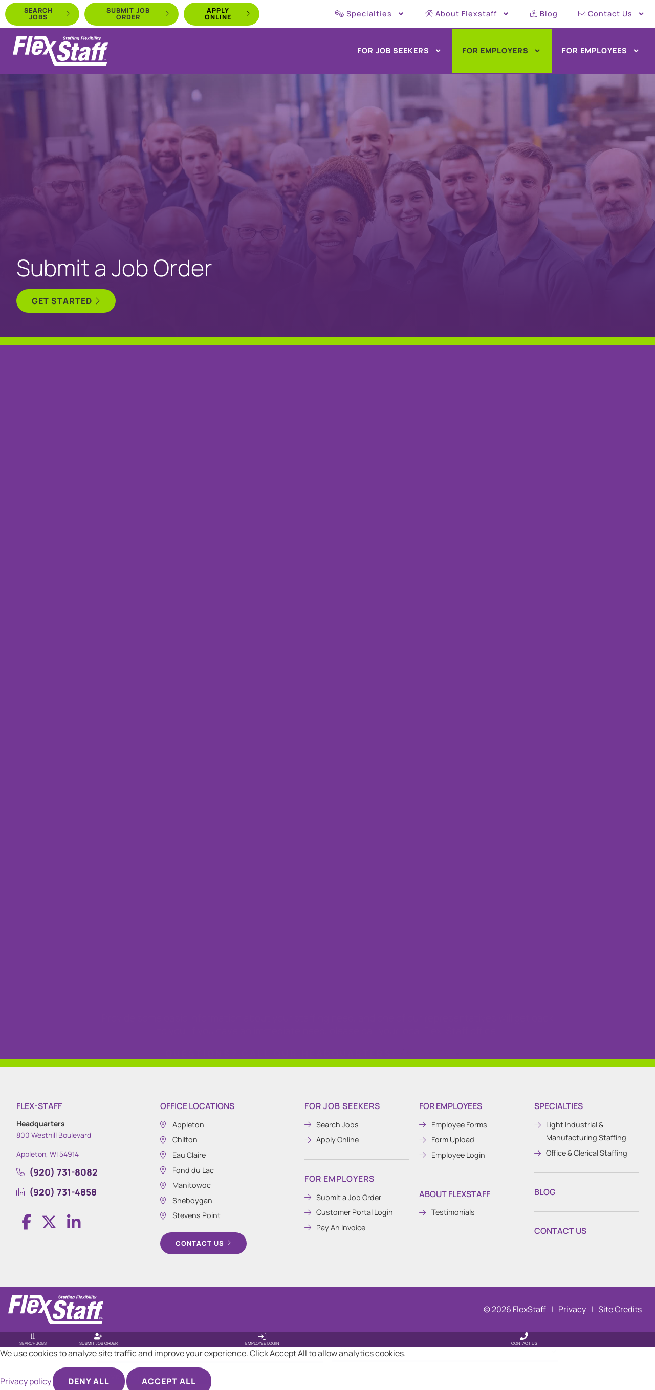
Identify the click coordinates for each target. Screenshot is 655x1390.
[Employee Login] (262, 1331)
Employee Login (262, 1338)
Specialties (369, 14)
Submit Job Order (98, 1338)
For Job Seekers (399, 51)
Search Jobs (33, 1338)
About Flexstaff (467, 14)
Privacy (572, 1304)
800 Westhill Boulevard (53, 1130)
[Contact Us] (524, 1331)
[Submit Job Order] (98, 1331)
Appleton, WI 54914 (47, 1149)
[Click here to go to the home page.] (60, 51)
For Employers (501, 51)
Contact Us (611, 14)
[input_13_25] (327, 1343)
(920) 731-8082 (445, 1006)
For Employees (601, 51)
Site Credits (620, 1304)
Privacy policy (26, 1376)
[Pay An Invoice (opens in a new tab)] (356, 1222)
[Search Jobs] (33, 1331)
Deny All (89, 1376)
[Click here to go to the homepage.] (55, 1304)
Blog (544, 13)
